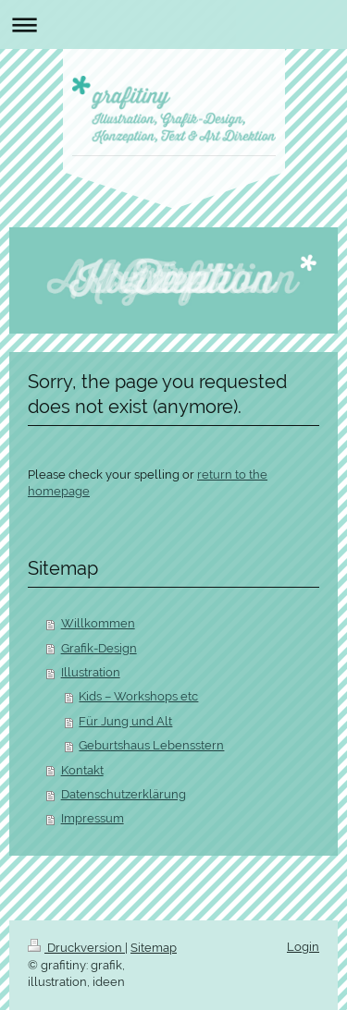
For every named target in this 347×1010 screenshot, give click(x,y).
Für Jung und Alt (125, 721)
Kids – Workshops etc (138, 696)
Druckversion (76, 948)
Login (303, 947)
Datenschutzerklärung (123, 794)
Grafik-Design (99, 648)
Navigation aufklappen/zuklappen (173, 24)
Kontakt (82, 770)
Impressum (92, 818)
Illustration (90, 672)
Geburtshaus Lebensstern (151, 745)
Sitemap (153, 948)
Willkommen (98, 623)
